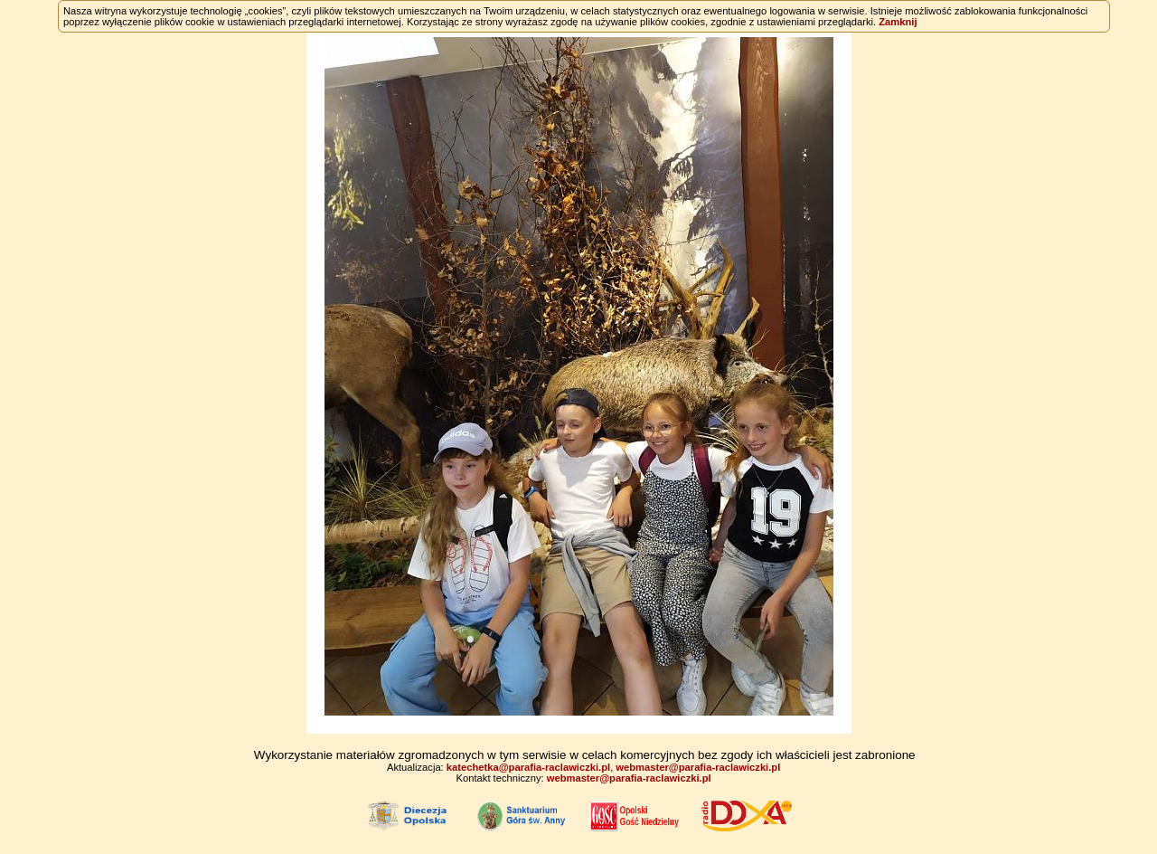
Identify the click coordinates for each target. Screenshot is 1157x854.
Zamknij (898, 21)
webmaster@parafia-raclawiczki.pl (698, 767)
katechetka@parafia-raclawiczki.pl (528, 767)
